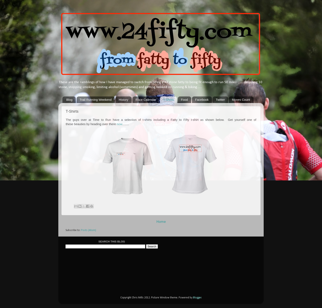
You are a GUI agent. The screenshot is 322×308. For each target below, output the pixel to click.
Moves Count (241, 99)
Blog (69, 99)
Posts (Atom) (88, 230)
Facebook (202, 99)
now (119, 124)
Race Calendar (146, 99)
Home (161, 222)
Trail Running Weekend (96, 99)
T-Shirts (168, 99)
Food (184, 99)
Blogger (197, 297)
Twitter (220, 99)
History (123, 99)
